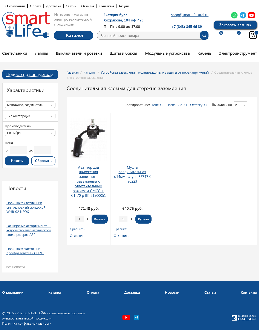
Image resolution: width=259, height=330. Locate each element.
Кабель (204, 53)
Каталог (89, 72)
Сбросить (43, 161)
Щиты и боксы (123, 53)
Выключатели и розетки (79, 53)
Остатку (196, 104)
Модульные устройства (167, 53)
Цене (155, 104)
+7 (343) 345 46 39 (186, 26)
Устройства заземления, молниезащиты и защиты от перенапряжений (155, 72)
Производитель (18, 126)
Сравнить (77, 229)
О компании (15, 6)
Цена (9, 143)
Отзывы (87, 6)
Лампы (41, 53)
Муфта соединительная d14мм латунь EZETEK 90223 (132, 174)
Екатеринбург (115, 14)
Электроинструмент (238, 53)
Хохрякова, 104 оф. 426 (123, 20)
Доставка (53, 6)
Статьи (71, 6)
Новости (172, 292)
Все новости (15, 266)
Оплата (35, 6)
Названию (174, 104)
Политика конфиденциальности (26, 323)
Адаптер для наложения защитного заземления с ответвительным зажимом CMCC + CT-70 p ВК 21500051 (88, 181)
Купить (99, 219)
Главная (73, 72)
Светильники (14, 53)
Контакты (106, 6)
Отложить (77, 235)
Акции (124, 6)
